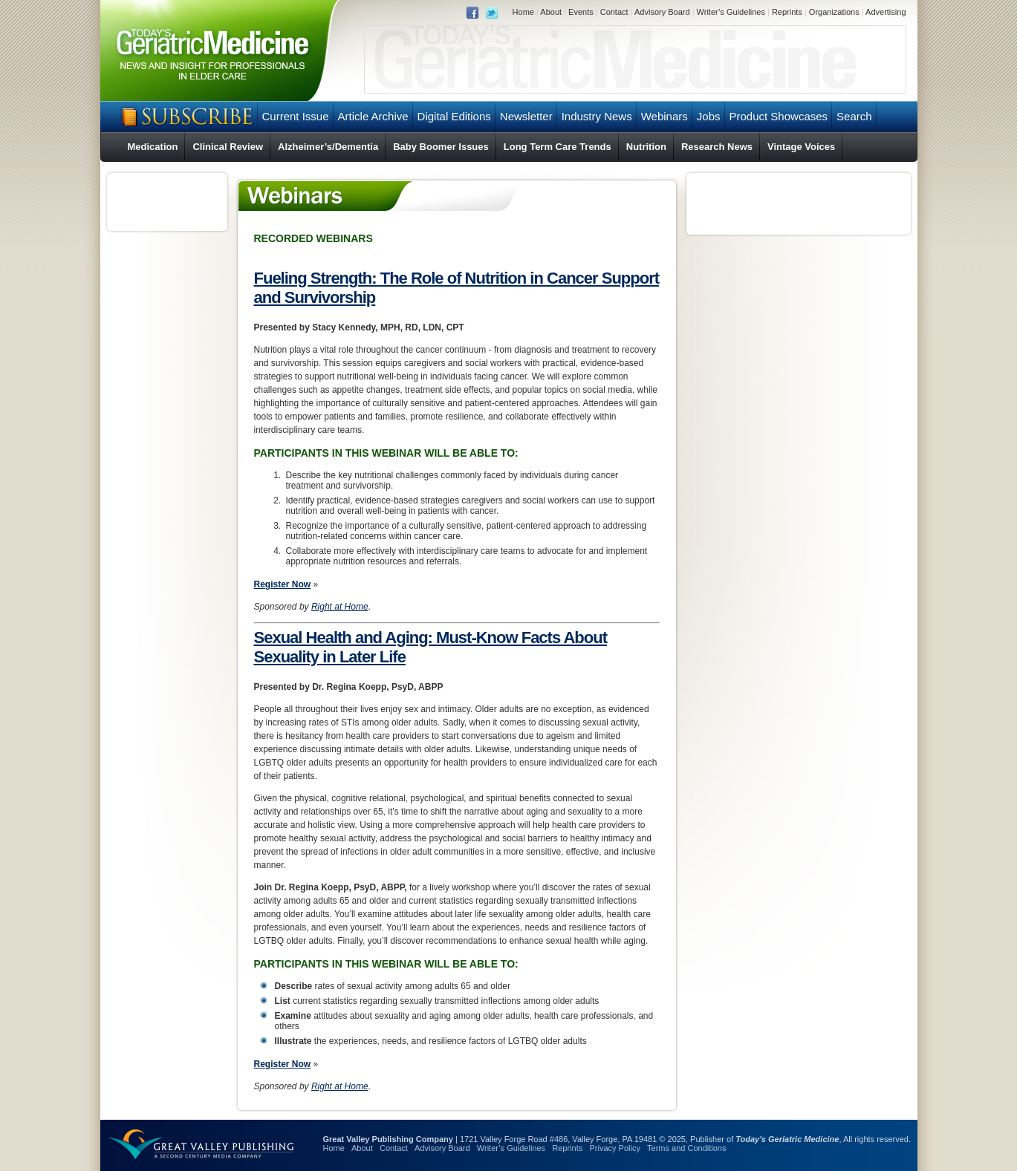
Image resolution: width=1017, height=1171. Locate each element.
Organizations (834, 11)
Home (523, 11)
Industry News (597, 116)
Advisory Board (662, 11)
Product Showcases (779, 116)
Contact (614, 11)
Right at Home (339, 606)
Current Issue (295, 116)
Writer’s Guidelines (731, 11)
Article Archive (373, 116)
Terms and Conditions (686, 1148)
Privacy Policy (614, 1148)
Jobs (709, 116)
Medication (153, 146)
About (551, 11)
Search (854, 116)
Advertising (885, 11)
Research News (717, 146)
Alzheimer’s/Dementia (328, 146)
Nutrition (646, 146)
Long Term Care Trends (557, 146)
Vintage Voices (801, 146)
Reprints (787, 11)
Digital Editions (454, 116)
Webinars (664, 116)
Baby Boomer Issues (441, 146)
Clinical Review (227, 146)
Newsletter (526, 116)
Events (581, 11)
